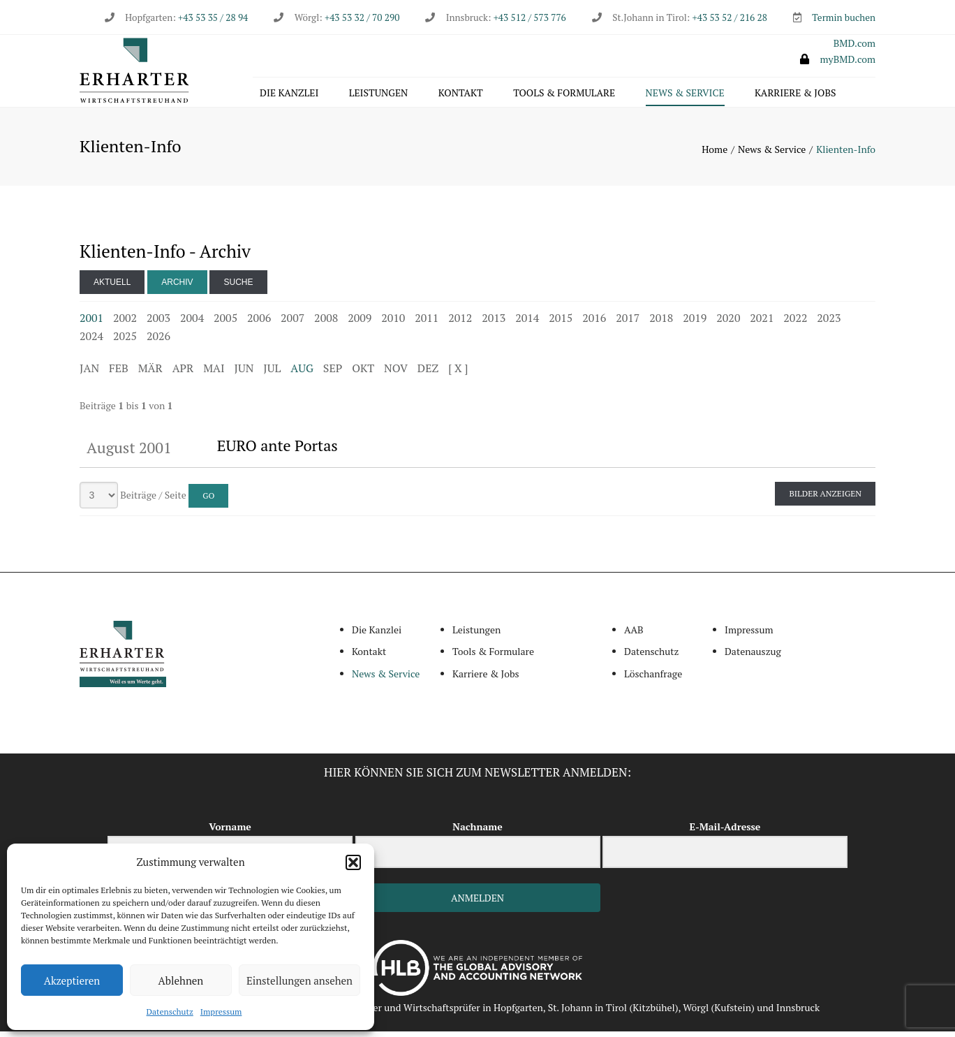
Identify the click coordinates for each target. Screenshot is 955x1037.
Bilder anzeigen (825, 499)
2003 (158, 323)
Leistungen (378, 95)
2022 (795, 323)
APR (183, 373)
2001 (91, 323)
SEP (332, 373)
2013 (493, 323)
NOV (396, 373)
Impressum (221, 1011)
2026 (158, 341)
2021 (761, 323)
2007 (292, 323)
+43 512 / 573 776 (530, 17)
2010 (393, 323)
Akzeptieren (72, 980)
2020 (728, 323)
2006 (259, 323)
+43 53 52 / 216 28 (730, 17)
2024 (91, 341)
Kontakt (460, 95)
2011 (426, 323)
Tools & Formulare (564, 95)
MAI (213, 373)
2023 (829, 323)
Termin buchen (843, 17)
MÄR (150, 373)
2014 (527, 323)
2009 (359, 323)
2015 (560, 323)
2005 (225, 323)
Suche (238, 288)
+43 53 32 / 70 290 (362, 17)
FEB (118, 373)
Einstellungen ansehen (299, 980)
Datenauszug (753, 657)
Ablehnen (181, 980)
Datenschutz (170, 1011)
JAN (89, 373)
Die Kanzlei (289, 95)
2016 (594, 323)
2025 (125, 341)
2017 (627, 323)
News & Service (685, 95)
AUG (301, 373)
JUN (244, 373)
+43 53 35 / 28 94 (212, 17)
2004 (192, 323)
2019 (694, 323)
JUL (272, 373)
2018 (661, 323)
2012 (460, 323)
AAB (634, 635)
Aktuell (112, 288)
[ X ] (458, 373)
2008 (326, 323)
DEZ (427, 373)
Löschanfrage (653, 679)
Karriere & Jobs (795, 95)
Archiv (177, 288)
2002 (125, 323)
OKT (363, 373)
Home (714, 154)
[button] (353, 862)
